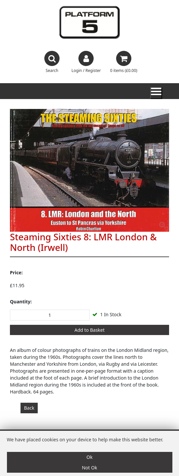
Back (29, 408)
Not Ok (89, 467)
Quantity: (21, 301)
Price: (16, 272)
